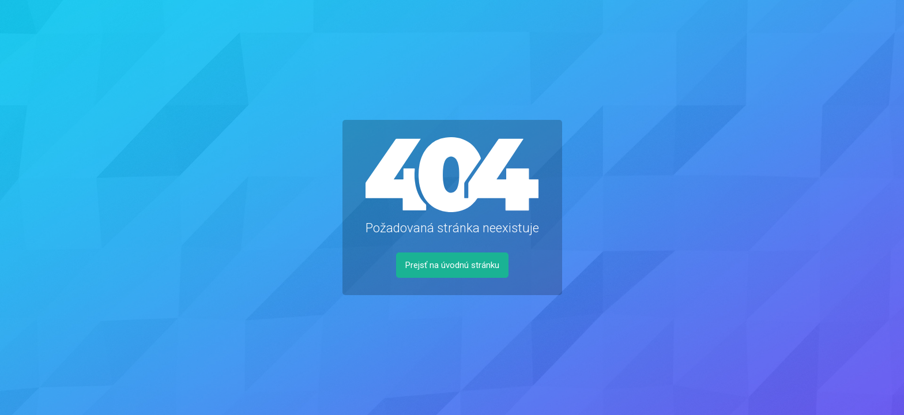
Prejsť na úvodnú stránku (452, 265)
